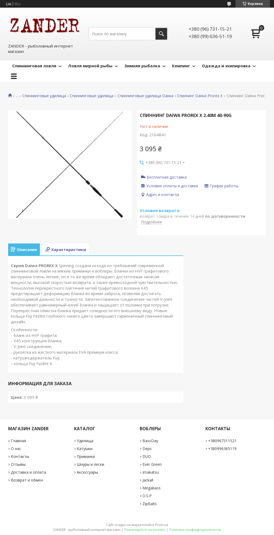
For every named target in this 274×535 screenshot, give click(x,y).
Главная (18, 440)
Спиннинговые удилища (44, 95)
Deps (147, 448)
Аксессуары (87, 472)
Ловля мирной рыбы (90, 65)
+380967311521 (222, 440)
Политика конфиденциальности (195, 529)
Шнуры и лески (90, 464)
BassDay (150, 440)
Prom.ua (161, 525)
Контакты (20, 456)
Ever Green (152, 464)
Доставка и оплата (28, 472)
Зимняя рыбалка (142, 65)
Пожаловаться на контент (144, 529)
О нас (16, 448)
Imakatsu (150, 472)
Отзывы (18, 464)
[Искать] (161, 34)
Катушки (85, 448)
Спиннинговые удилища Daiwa (145, 95)
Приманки (86, 456)
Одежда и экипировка (226, 65)
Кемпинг (181, 65)
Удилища (85, 440)
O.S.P (147, 495)
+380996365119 (222, 448)
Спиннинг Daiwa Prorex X (199, 95)
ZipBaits (149, 503)
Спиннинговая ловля (34, 65)
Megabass (151, 487)
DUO (146, 456)
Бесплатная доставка (167, 177)
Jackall (147, 480)
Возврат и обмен (27, 480)
